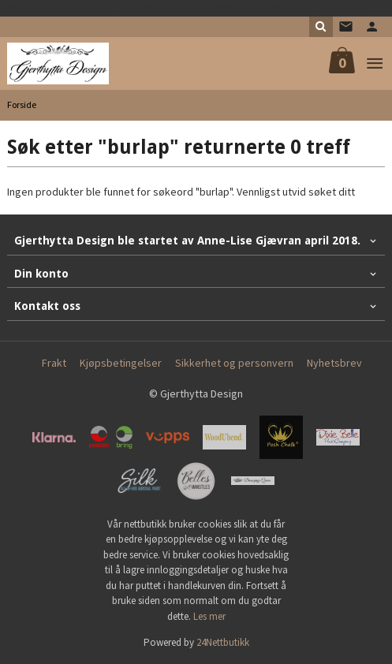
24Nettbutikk (222, 642)
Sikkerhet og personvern (234, 363)
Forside (21, 104)
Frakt (54, 363)
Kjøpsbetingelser (121, 363)
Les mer (209, 616)
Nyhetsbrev (334, 363)
